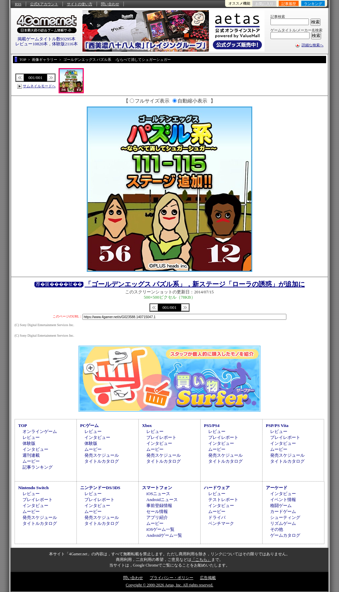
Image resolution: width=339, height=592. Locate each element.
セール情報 (157, 511)
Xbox (147, 425)
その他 (276, 529)
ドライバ (216, 517)
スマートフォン (157, 487)
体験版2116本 (65, 43)
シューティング (285, 517)
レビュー (31, 437)
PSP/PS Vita (277, 425)
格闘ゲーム (281, 505)
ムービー (31, 461)
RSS (18, 4)
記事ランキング (38, 467)
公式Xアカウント (44, 4)
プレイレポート (161, 437)
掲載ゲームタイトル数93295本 (47, 38)
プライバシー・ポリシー (171, 577)
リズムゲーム (283, 523)
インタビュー (35, 449)
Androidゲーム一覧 (164, 535)
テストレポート (223, 499)
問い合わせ (110, 4)
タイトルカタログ (101, 461)
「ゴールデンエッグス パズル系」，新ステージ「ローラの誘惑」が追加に (195, 284)
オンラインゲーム (40, 431)
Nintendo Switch (33, 487)
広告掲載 (208, 577)
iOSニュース (158, 493)
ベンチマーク (221, 523)
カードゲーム (283, 511)
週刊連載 (31, 455)
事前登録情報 (159, 505)
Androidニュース (162, 499)
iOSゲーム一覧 (160, 529)
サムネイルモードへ (39, 86)
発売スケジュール (101, 455)
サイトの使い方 (79, 4)
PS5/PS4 (211, 425)
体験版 (29, 443)
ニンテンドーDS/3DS (100, 487)
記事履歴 (288, 4)
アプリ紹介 (157, 517)
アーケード (276, 487)
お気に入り (264, 4)
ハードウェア (217, 487)
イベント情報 (283, 499)
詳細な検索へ (312, 45)
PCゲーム (89, 425)
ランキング (313, 4)
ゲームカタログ (285, 535)
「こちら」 (201, 559)
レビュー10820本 (31, 43)
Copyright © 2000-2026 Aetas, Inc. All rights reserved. (169, 585)
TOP (22, 425)
